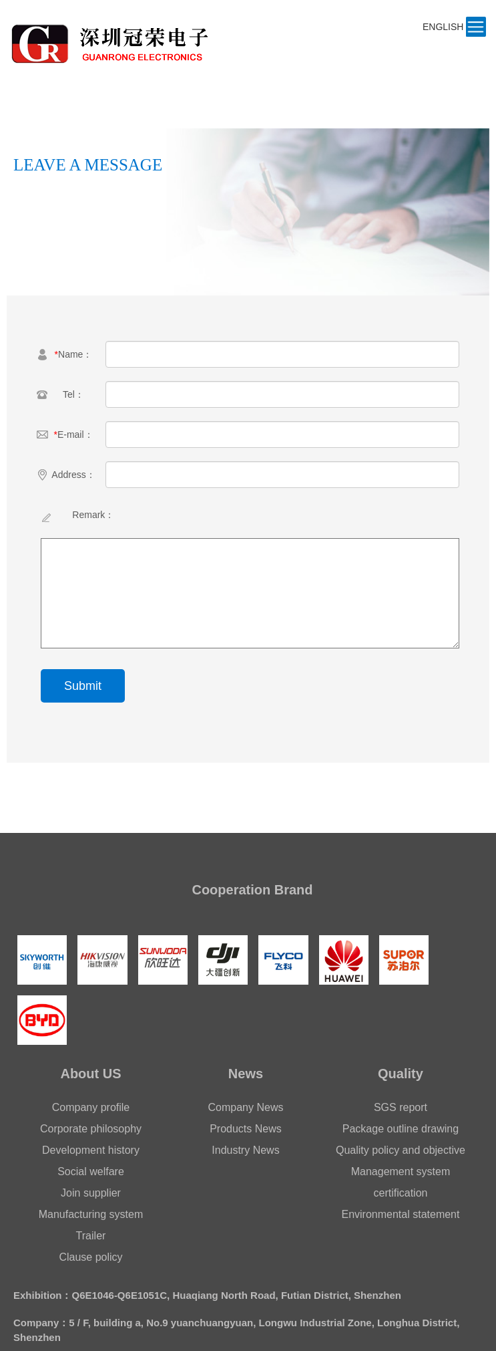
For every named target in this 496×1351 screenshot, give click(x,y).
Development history (91, 1150)
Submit (82, 686)
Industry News (245, 1150)
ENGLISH (443, 26)
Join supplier (91, 1193)
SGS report (400, 1107)
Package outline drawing (400, 1128)
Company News (246, 1107)
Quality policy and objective (400, 1150)
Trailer (91, 1235)
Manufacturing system (91, 1214)
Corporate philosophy (91, 1128)
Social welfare (90, 1171)
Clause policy (90, 1257)
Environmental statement (400, 1214)
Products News (246, 1128)
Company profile (91, 1107)
